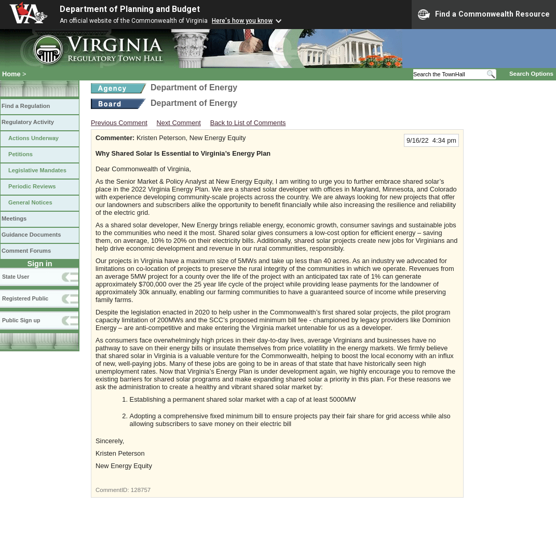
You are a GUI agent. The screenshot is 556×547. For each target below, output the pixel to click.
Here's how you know (242, 20)
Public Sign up (21, 320)
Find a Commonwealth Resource (484, 14)
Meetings (14, 218)
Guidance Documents (31, 234)
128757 (141, 490)
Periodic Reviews (32, 186)
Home (11, 74)
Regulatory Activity (28, 122)
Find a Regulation (26, 106)
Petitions (20, 154)
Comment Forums (26, 251)
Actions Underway (33, 138)
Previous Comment (119, 123)
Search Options (531, 74)
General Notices (30, 202)
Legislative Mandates (37, 170)
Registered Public (25, 298)
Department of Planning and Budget (130, 9)
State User (15, 277)
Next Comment (179, 123)
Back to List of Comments (248, 123)
